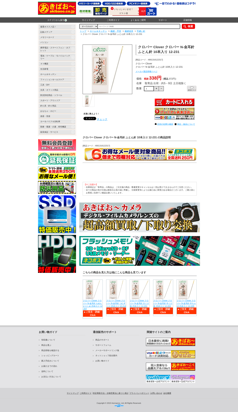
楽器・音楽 (45, 116)
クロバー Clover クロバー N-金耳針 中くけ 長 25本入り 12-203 (162, 303)
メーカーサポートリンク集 (107, 350)
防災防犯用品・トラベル (51, 95)
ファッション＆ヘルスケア (52, 79)
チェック (102, 119)
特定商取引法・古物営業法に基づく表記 (110, 393)
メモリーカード (47, 37)
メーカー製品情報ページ (146, 71)
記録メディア (46, 32)
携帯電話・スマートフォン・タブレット (55, 49)
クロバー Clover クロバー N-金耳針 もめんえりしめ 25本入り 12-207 (92, 304)
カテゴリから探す (57, 20)
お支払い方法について (51, 377)
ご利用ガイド (113, 20)
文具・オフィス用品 (49, 90)
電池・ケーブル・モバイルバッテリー (55, 57)
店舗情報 (187, 20)
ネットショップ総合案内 (106, 355)
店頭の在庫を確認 (165, 124)
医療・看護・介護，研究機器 (53, 127)
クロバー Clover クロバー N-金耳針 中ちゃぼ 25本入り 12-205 (186, 303)
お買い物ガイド (102, 361)
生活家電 (44, 69)
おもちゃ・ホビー (48, 111)
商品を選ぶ (46, 345)
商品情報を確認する (50, 350)
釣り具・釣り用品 (48, 106)
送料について (47, 371)
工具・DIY (45, 85)
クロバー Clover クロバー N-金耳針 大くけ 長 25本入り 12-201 (139, 303)
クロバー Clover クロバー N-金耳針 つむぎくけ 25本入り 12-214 (116, 303)
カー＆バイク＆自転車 (50, 121)
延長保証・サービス (49, 132)
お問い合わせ (156, 393)
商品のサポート (102, 340)
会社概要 (167, 393)
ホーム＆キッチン (48, 74)
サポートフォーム (103, 345)
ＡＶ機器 (44, 64)
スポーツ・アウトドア (50, 100)
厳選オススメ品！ (48, 27)
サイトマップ (88, 20)
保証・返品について (186, 124)
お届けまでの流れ (49, 366)
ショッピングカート (50, 355)
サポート (163, 20)
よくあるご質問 (138, 20)
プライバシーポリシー (139, 393)
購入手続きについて (50, 361)
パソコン (44, 42)
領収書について (48, 340)
